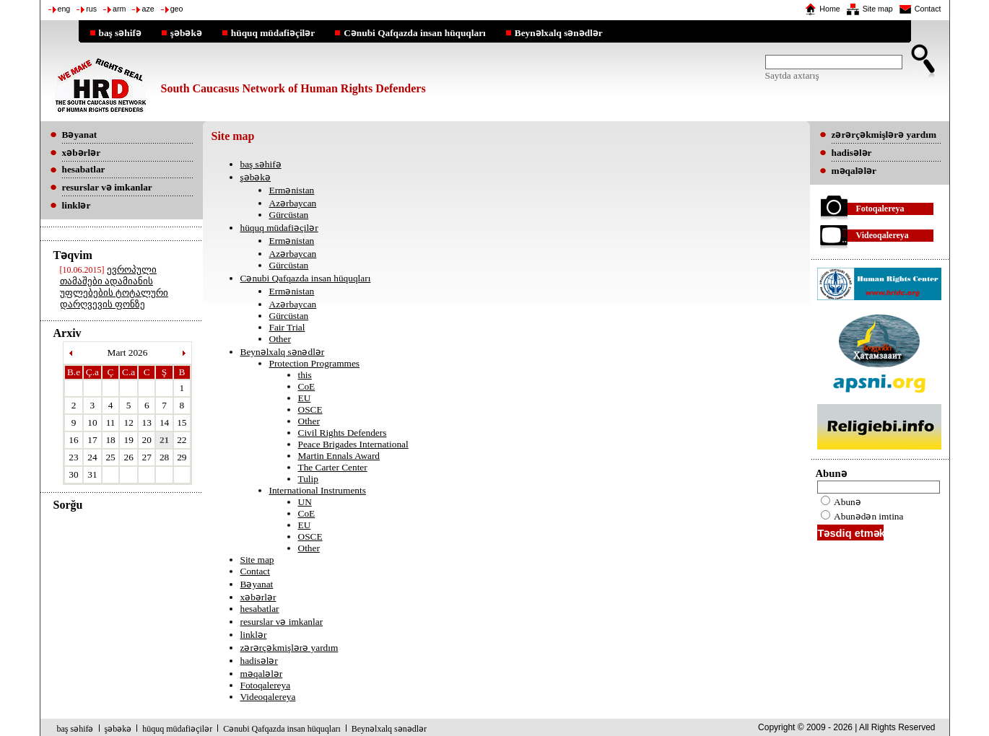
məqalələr (261, 673)
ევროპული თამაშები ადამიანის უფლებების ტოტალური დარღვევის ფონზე (114, 287)
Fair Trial (287, 327)
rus (91, 8)
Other (280, 338)
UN (305, 501)
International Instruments (317, 490)
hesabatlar (259, 608)
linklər (253, 634)
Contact (928, 8)
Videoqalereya (268, 696)
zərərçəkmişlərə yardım (289, 647)
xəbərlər (258, 597)
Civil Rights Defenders (342, 432)
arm (119, 8)
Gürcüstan (289, 214)
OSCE (310, 409)
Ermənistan (292, 190)
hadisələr (259, 660)
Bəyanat (257, 584)
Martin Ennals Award (339, 455)
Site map (878, 8)
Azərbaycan (293, 203)
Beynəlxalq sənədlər (559, 32)
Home (829, 8)
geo (176, 8)
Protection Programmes (314, 363)
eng (64, 8)
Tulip (308, 478)
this (305, 374)
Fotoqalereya (265, 685)
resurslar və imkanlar (281, 621)
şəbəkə (186, 32)
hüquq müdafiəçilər (273, 32)
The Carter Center (332, 467)
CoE (306, 386)
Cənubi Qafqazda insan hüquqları (415, 32)
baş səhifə (120, 32)
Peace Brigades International (353, 444)
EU (304, 398)
